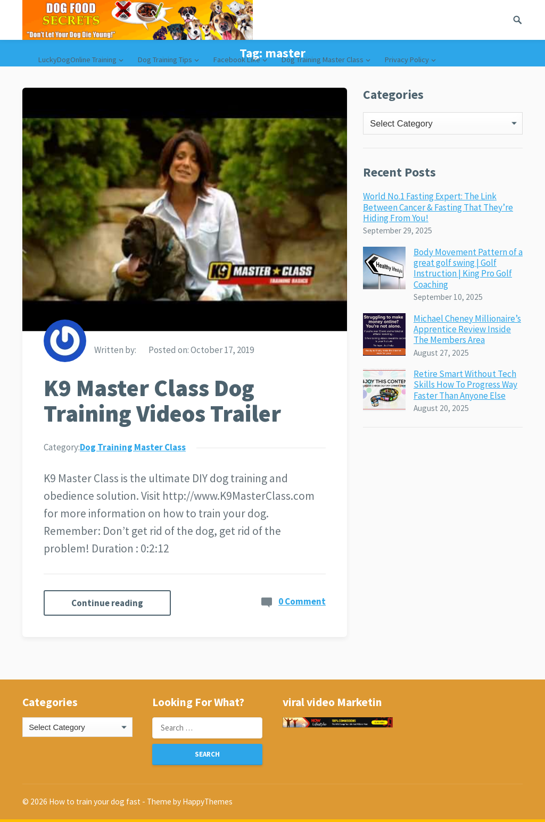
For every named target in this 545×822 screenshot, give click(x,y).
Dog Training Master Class (323, 59)
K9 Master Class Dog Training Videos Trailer (162, 401)
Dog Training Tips (165, 59)
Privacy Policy (407, 59)
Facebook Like (236, 59)
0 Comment (302, 601)
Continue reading (107, 603)
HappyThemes (208, 801)
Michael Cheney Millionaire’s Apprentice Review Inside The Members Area (467, 329)
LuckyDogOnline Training (77, 59)
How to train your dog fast (95, 801)
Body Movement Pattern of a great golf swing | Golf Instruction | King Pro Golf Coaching (468, 268)
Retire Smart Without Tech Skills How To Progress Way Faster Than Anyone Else (465, 384)
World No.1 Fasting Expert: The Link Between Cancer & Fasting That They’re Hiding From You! (438, 207)
